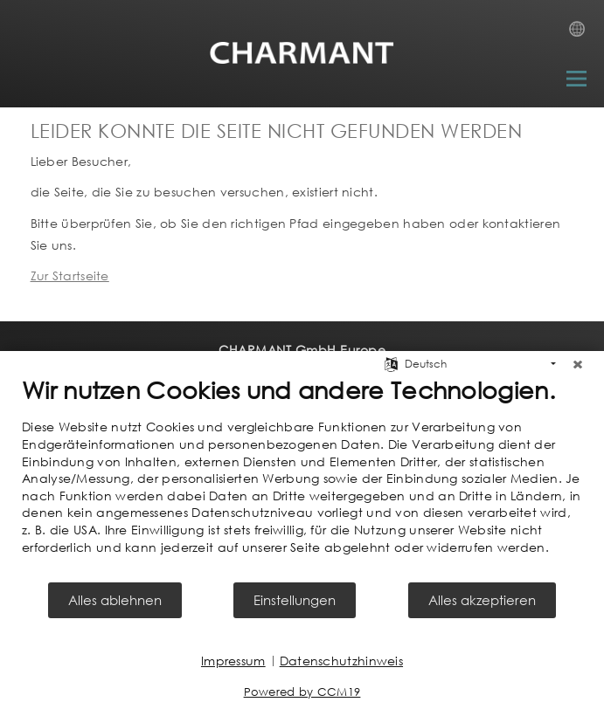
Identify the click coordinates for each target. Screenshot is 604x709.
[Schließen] (578, 364)
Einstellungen (294, 600)
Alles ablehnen (115, 600)
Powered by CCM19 (302, 692)
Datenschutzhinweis (341, 660)
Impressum (233, 660)
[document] (302, 477)
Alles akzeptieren (482, 600)
